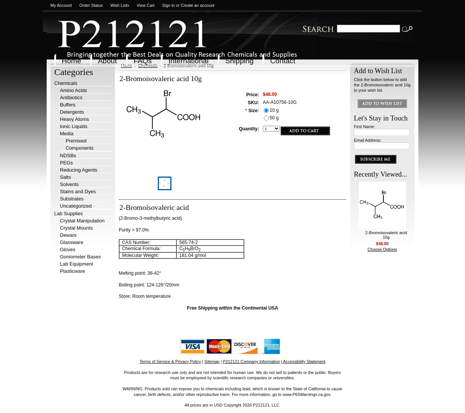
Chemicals (65, 83)
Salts (65, 177)
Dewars (68, 235)
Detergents (72, 112)
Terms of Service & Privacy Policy (170, 361)
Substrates (71, 199)
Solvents (69, 184)
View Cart (145, 5)
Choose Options (382, 249)
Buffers (67, 105)
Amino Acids (73, 90)
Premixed (76, 141)
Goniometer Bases (80, 257)
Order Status (91, 5)
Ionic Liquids (73, 126)
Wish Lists (119, 5)
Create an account (197, 5)
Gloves (67, 249)
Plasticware (72, 271)
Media (66, 133)
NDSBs (68, 155)
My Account (61, 5)
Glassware (71, 242)
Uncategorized (76, 206)
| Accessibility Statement (303, 361)
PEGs (66, 163)
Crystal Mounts (76, 228)
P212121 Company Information (251, 361)
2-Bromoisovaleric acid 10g (386, 234)
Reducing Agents (78, 170)
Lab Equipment (76, 264)
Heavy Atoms (74, 119)
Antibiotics (71, 97)
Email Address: (368, 140)
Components (80, 148)
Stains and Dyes (78, 191)
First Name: (364, 126)
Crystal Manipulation (82, 221)
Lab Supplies (68, 213)
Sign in (168, 5)
